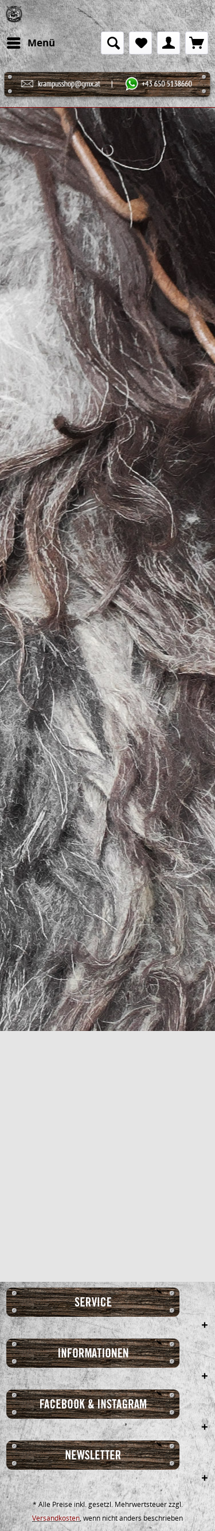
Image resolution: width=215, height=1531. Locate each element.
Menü (31, 41)
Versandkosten (56, 1518)
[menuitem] (30, 43)
